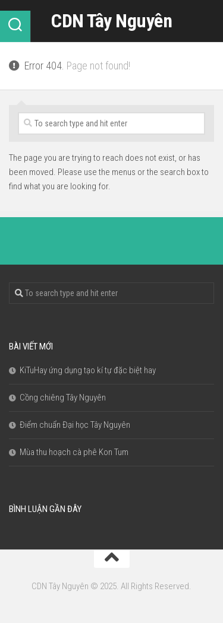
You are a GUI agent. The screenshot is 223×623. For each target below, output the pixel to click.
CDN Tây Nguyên (111, 20)
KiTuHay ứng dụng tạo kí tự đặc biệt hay (88, 370)
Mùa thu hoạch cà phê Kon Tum (74, 452)
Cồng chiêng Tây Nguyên (63, 397)
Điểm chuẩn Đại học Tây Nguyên (75, 424)
